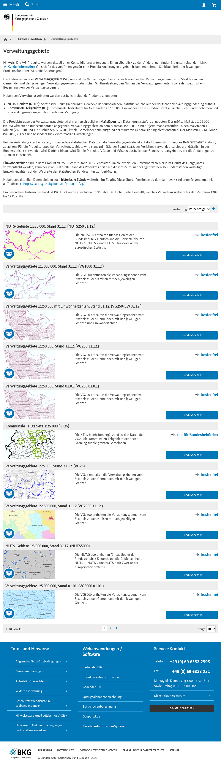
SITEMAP (174, 750)
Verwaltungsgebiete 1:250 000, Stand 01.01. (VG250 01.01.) (52, 386)
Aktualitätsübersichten (30, 681)
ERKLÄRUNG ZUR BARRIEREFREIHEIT (143, 750)
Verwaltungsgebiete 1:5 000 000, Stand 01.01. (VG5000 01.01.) (54, 586)
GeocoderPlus (92, 686)
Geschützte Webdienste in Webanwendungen (33, 703)
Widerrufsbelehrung (29, 691)
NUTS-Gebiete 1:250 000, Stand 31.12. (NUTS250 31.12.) (50, 226)
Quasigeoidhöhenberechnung (102, 696)
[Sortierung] (199, 209)
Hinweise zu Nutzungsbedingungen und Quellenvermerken (39, 727)
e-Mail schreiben (181, 708)
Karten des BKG (93, 667)
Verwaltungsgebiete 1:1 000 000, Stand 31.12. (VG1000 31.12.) (54, 266)
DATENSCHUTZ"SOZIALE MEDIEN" (98, 750)
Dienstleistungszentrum (169, 695)
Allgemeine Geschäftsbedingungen (38, 661)
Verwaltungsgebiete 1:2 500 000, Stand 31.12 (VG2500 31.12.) (54, 506)
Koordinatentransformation (101, 677)
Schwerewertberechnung (99, 706)
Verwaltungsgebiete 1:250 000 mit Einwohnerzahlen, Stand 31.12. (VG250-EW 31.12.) (73, 306)
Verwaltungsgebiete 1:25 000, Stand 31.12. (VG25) (45, 466)
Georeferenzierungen (29, 671)
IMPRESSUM (45, 750)
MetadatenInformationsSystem (103, 726)
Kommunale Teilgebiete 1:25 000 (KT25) (37, 426)
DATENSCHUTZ (65, 750)
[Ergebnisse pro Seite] (211, 628)
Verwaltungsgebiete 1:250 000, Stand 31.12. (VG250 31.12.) (52, 346)
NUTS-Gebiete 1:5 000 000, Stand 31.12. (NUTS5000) (47, 546)
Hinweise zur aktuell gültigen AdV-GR (40, 715)
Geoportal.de (91, 716)
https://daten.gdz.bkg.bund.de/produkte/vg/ (54, 183)
